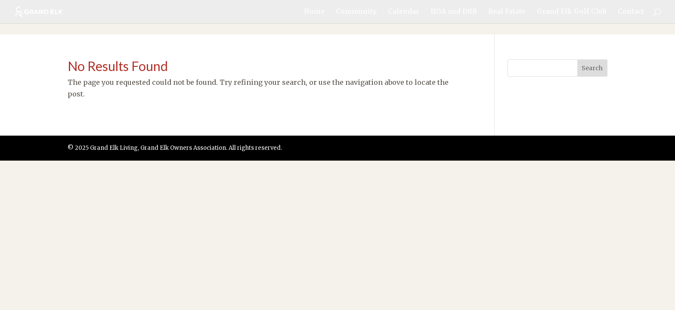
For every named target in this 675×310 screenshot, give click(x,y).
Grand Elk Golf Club (572, 12)
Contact (631, 12)
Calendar (403, 12)
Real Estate (507, 12)
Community (356, 12)
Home (314, 12)
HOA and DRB (453, 12)
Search (592, 68)
